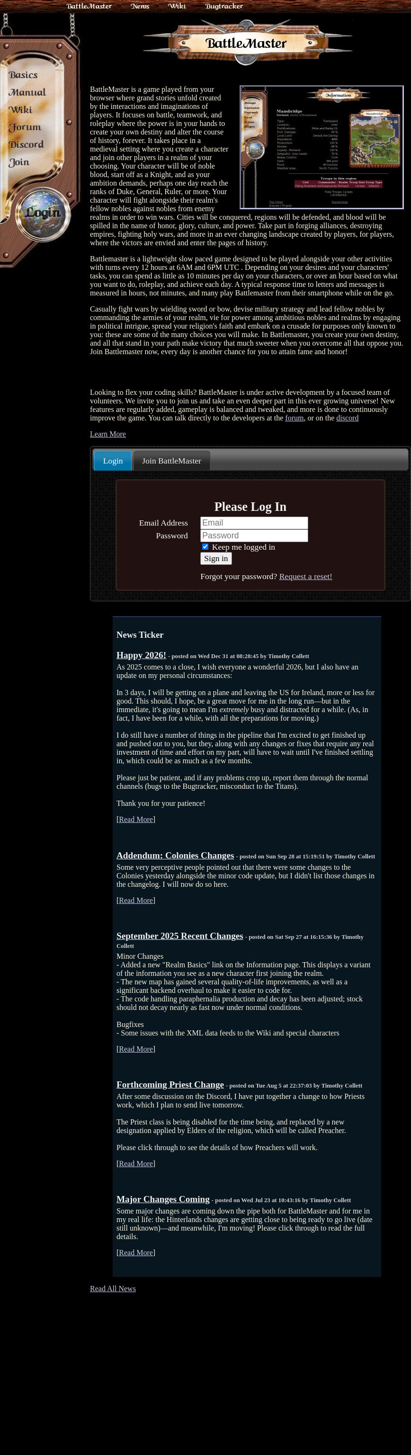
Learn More (108, 434)
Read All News (113, 1289)
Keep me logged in (238, 547)
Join (19, 162)
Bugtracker (224, 6)
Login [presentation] (113, 460)
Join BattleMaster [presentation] (171, 460)
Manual (27, 92)
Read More (136, 819)
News (140, 6)
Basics (23, 74)
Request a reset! (305, 576)
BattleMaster (89, 6)
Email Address (163, 522)
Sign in (216, 558)
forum (294, 418)
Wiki (177, 6)
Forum (25, 127)
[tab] (113, 461)
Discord (26, 144)
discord (347, 418)
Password (172, 535)
